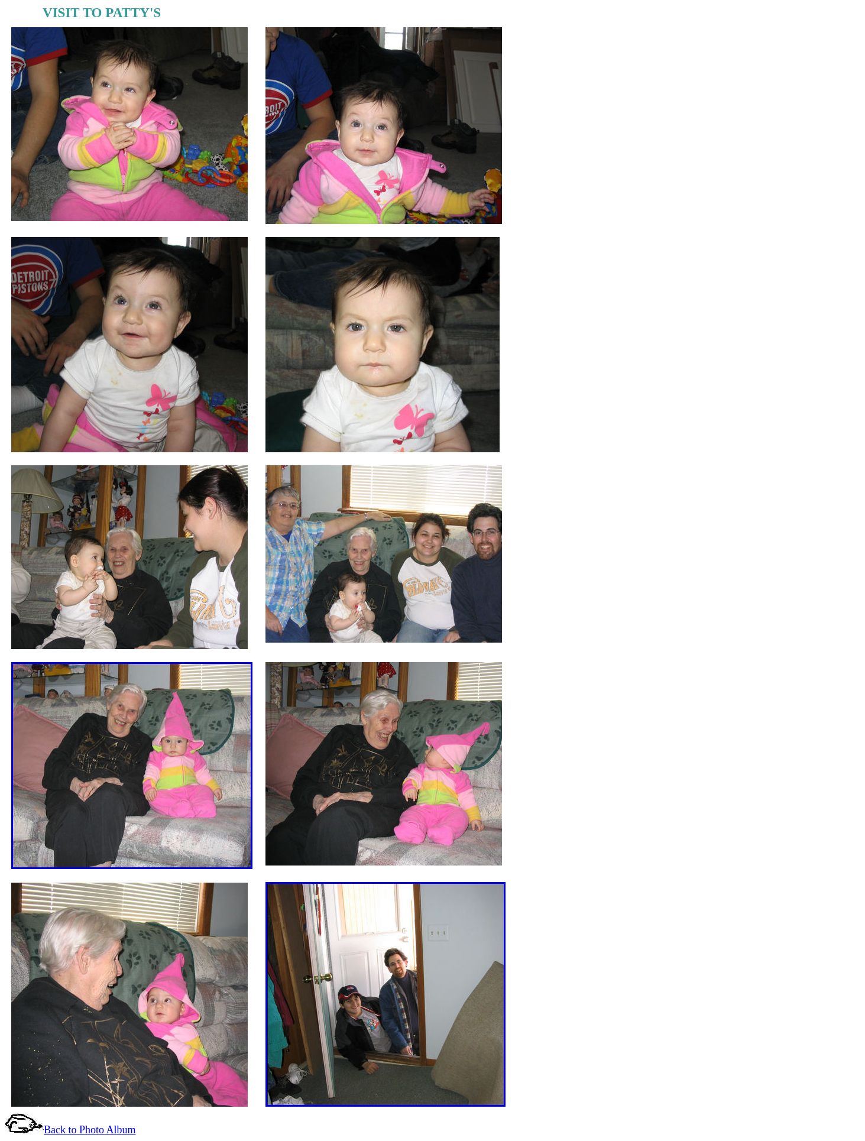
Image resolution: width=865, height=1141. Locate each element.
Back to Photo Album (90, 1130)
